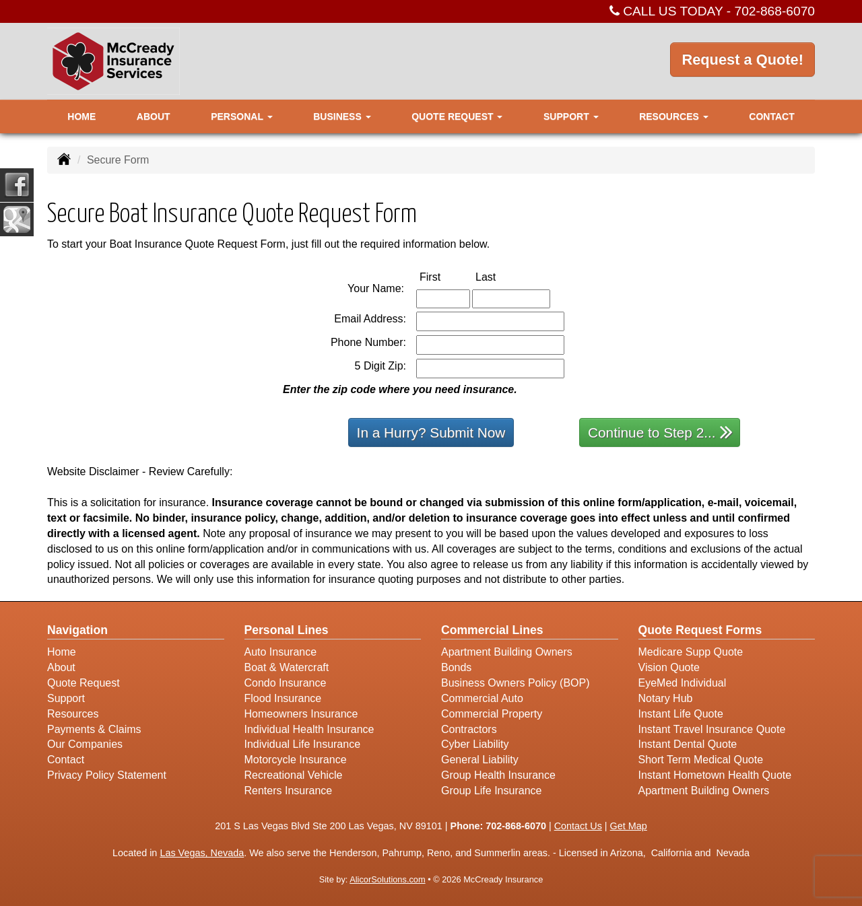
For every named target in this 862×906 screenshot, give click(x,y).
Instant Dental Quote (687, 744)
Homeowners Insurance (301, 714)
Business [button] (341, 116)
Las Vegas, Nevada (202, 852)
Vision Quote (669, 667)
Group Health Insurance (498, 775)
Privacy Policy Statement (106, 775)
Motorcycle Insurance (295, 759)
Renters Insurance (288, 790)
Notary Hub (665, 698)
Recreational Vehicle (293, 775)
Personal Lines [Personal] (286, 630)
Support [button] (571, 116)
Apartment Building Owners (506, 652)
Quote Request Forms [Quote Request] (700, 630)
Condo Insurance (285, 683)
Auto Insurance (280, 652)
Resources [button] (673, 116)
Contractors (469, 729)
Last (499, 276)
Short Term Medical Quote (701, 759)
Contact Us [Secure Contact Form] (578, 826)
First (444, 276)
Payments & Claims (94, 729)
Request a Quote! (742, 60)
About (153, 116)
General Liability (480, 759)
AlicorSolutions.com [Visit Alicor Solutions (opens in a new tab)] (387, 879)
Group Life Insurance (491, 790)
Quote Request (83, 683)
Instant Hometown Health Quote (715, 775)
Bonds (456, 667)
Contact (771, 116)
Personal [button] (241, 116)
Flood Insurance (283, 698)
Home (81, 116)
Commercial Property (491, 714)
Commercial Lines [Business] (492, 630)
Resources (72, 714)
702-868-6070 (775, 11)
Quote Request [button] (456, 116)
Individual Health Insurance (309, 729)
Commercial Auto (482, 698)
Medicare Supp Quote (690, 652)
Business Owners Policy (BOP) (515, 683)
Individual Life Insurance (302, 744)
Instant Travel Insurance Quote (712, 729)
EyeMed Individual (682, 683)
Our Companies (85, 744)
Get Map (628, 826)
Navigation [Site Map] (77, 630)
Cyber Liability (474, 744)
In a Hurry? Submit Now (431, 432)
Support (66, 698)
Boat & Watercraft (286, 667)
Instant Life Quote (680, 714)
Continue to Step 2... (660, 432)
